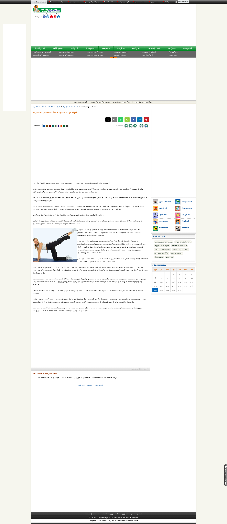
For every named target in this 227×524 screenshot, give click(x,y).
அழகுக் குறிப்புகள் (66, 52)
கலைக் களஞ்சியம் (56, 2)
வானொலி (108, 2)
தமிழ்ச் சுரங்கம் (40, 2)
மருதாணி (173, 55)
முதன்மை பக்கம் (39, 107)
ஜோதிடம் (121, 48)
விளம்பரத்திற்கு (122, 514)
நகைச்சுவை (172, 48)
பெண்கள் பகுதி (154, 48)
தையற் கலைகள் (80, 102)
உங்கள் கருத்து (107, 514)
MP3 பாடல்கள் (169, 2)
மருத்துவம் (136, 48)
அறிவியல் (74, 48)
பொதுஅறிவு (90, 48)
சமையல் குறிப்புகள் (95, 55)
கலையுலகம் (187, 48)
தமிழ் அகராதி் (123, 2)
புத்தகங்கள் (154, 2)
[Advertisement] (141, 25)
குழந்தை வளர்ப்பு (121, 52)
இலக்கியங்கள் (40, 48)
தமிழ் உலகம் (58, 48)
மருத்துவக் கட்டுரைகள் (42, 52)
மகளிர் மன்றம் (120, 55)
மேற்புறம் (99, 385)
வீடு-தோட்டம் (147, 55)
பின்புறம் (81, 385)
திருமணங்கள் (139, 2)
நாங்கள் (96, 514)
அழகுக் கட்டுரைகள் (41, 55)
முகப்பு (90, 385)
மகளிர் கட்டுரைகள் (66, 55)
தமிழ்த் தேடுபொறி (91, 2)
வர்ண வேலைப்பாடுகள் (100, 102)
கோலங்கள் (173, 52)
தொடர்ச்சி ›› (145, 369)
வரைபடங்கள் (73, 2)
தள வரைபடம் (136, 514)
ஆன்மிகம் (106, 48)
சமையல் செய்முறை (95, 52)
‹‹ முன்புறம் (134, 369)
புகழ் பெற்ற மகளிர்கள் (144, 102)
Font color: (36, 126)
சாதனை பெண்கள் (149, 52)
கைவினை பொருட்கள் (122, 102)
